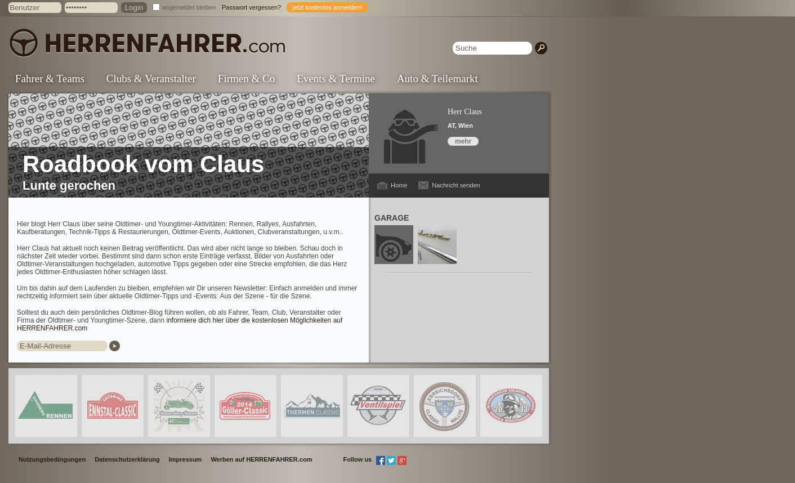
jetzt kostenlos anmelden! (327, 7)
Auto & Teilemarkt (437, 78)
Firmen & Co (246, 78)
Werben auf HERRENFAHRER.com (261, 459)
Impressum (185, 459)
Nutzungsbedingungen (52, 459)
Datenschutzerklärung (127, 459)
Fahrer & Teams (49, 78)
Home (399, 185)
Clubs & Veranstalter (151, 78)
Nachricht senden (456, 185)
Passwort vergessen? (251, 7)
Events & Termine (336, 78)
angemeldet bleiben (189, 7)
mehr (463, 141)
